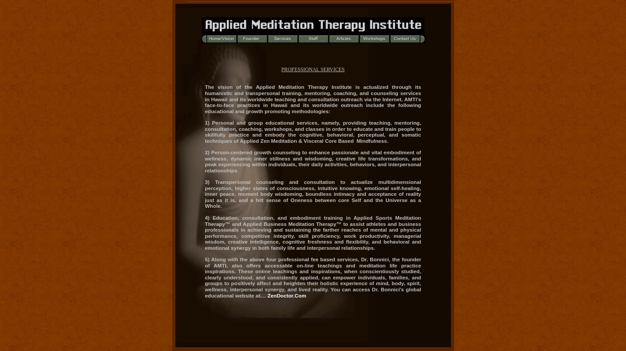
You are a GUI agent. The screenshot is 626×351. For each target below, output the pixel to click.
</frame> (313, 62)
